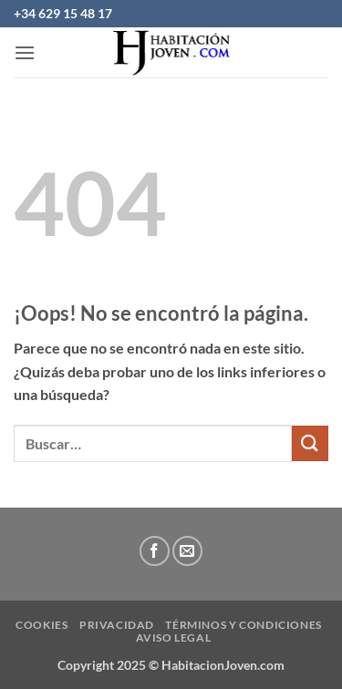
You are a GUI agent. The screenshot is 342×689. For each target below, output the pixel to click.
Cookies (41, 625)
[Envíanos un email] (187, 551)
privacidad (116, 625)
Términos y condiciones (243, 625)
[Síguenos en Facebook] (155, 551)
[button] (25, 52)
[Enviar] (310, 443)
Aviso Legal (174, 637)
